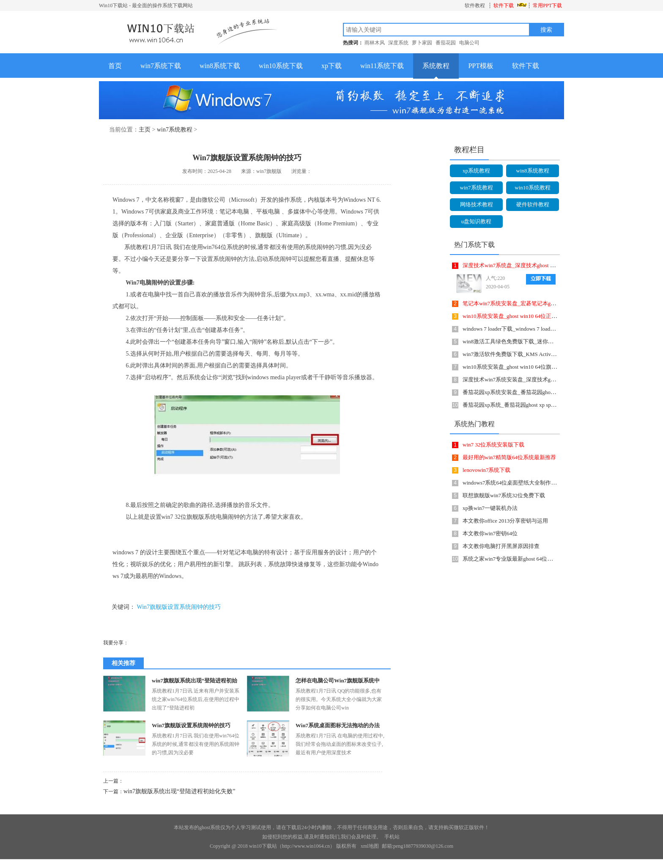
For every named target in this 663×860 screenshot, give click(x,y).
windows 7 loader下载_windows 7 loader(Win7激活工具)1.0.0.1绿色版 (543, 329)
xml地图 (370, 846)
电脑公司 (469, 43)
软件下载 (503, 5)
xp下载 (331, 65)
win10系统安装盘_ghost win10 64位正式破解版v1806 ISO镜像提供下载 (546, 316)
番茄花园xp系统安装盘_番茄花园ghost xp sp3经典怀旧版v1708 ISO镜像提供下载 (559, 392)
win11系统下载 (382, 65)
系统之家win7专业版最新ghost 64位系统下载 (516, 559)
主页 (145, 129)
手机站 (392, 837)
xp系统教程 (476, 170)
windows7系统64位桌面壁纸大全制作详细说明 (518, 482)
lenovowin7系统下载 (486, 470)
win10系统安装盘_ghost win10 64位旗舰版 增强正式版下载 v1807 (540, 367)
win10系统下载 (281, 65)
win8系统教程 (532, 170)
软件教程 (475, 5)
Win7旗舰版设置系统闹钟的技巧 (179, 607)
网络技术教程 (476, 204)
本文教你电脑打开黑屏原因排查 (501, 546)
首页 (115, 65)
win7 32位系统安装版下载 (493, 444)
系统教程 (435, 65)
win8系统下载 (220, 65)
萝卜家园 (422, 43)
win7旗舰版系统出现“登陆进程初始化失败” (179, 791)
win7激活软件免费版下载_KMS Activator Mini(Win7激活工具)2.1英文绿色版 (553, 354)
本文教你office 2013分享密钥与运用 (505, 521)
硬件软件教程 (532, 204)
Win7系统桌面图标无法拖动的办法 (338, 725)
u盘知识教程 (476, 221)
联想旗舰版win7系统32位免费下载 (504, 495)
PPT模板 (480, 65)
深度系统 (398, 43)
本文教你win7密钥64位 (490, 533)
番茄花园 (446, 43)
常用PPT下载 (547, 5)
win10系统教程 (533, 187)
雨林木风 (374, 43)
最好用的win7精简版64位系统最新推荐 (509, 457)
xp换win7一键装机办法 (490, 508)
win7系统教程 (174, 129)
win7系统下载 (160, 65)
